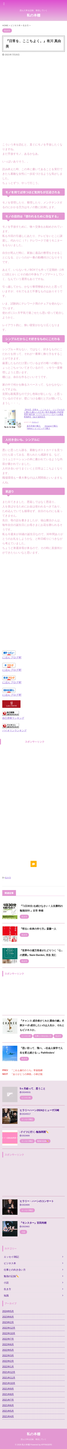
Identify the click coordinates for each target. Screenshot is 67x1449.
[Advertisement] (33, 101)
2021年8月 (8, 1394)
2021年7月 (8, 1400)
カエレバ (35, 422)
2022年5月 (8, 1350)
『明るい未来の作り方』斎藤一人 (38, 928)
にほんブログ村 (11, 657)
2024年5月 (8, 1311)
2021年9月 (8, 1388)
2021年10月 (8, 1383)
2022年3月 (8, 1355)
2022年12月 (8, 1328)
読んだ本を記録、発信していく (33, 1439)
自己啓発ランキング (13, 718)
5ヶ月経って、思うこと (32, 1088)
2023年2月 (8, 1322)
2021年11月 (8, 1377)
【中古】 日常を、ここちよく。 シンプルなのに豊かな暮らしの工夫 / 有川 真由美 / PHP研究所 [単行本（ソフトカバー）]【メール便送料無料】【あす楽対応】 (44, 413)
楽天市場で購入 (34, 426)
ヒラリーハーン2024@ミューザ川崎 (39, 1110)
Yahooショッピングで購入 (38, 428)
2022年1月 (8, 1366)
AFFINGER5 (46, 1444)
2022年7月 (8, 1339)
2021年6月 (8, 1405)
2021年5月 (8, 1411)
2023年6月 (8, 1316)
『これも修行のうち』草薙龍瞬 (27, 1070)
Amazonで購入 (51, 426)
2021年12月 (8, 1372)
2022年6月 (8, 1344)
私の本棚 (33, 15)
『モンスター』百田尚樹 (33, 1223)
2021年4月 (8, 1416)
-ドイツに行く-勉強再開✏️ (34, 1132)
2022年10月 (8, 1333)
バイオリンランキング (14, 730)
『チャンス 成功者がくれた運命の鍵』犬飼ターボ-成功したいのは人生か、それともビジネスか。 (42, 1025)
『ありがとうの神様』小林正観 (27, 1074)
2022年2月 (8, 1361)
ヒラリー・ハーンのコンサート (37, 1201)
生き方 (8, 878)
